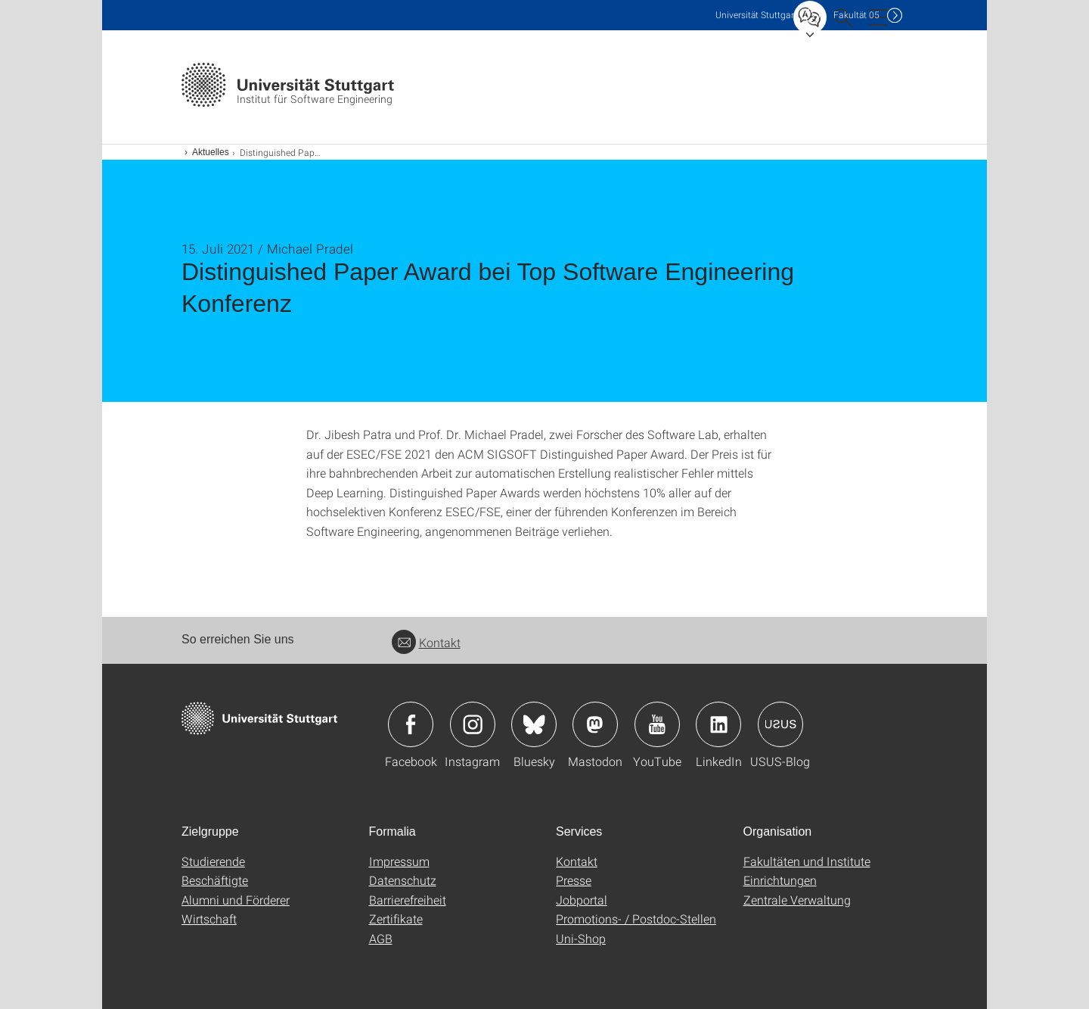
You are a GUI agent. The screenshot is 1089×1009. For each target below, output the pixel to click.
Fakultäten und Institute (806, 861)
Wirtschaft (209, 918)
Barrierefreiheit (407, 900)
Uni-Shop (581, 938)
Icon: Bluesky (534, 724)
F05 (856, 14)
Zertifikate (396, 918)
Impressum (399, 861)
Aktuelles (210, 152)
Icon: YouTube (657, 724)
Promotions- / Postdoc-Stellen (636, 918)
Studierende (213, 861)
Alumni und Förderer (236, 900)
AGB (380, 938)
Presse (573, 880)
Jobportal (581, 900)
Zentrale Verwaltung (797, 900)
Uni (756, 14)
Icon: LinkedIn (718, 724)
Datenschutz (402, 880)
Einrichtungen (780, 880)
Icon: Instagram (472, 724)
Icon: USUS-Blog (780, 724)
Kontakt (426, 642)
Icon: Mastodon (595, 724)
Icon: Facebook (410, 724)
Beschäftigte (215, 880)
